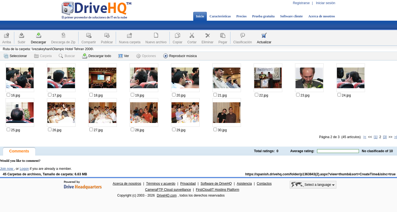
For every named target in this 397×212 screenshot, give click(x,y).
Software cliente (291, 16)
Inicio (200, 16)
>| (395, 137)
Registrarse (301, 3)
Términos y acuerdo (160, 184)
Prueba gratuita (263, 16)
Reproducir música (180, 55)
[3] (385, 137)
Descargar (38, 42)
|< (364, 137)
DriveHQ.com (167, 195)
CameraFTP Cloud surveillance (168, 190)
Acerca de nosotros (321, 16)
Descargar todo (96, 55)
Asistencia (244, 184)
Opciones (146, 56)
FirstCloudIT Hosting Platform (217, 190)
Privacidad (188, 184)
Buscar (67, 56)
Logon (24, 169)
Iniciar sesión (325, 3)
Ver (123, 56)
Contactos (264, 184)
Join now (7, 169)
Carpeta (43, 56)
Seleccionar (15, 56)
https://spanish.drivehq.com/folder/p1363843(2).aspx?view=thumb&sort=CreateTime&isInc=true (320, 174)
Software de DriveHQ (216, 184)
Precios (241, 16)
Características (220, 16)
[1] (375, 137)
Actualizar (264, 42)
